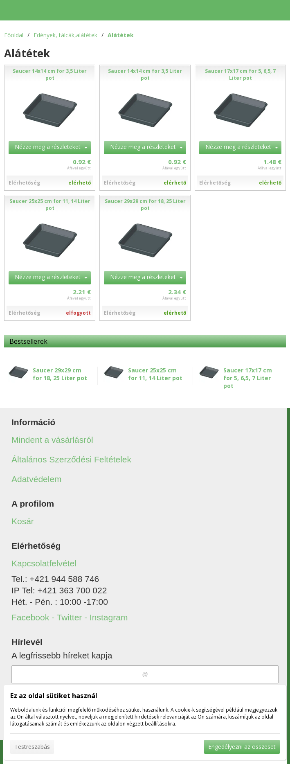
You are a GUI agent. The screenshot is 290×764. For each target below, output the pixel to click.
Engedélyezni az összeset (242, 746)
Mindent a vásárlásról (52, 439)
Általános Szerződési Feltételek (71, 459)
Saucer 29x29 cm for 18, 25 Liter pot (60, 374)
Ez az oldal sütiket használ (53, 695)
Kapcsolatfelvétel (43, 563)
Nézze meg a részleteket (48, 147)
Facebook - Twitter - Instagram (69, 617)
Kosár (22, 521)
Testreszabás (32, 746)
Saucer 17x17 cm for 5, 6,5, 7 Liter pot (247, 378)
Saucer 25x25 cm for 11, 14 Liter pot (155, 374)
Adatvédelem (36, 479)
